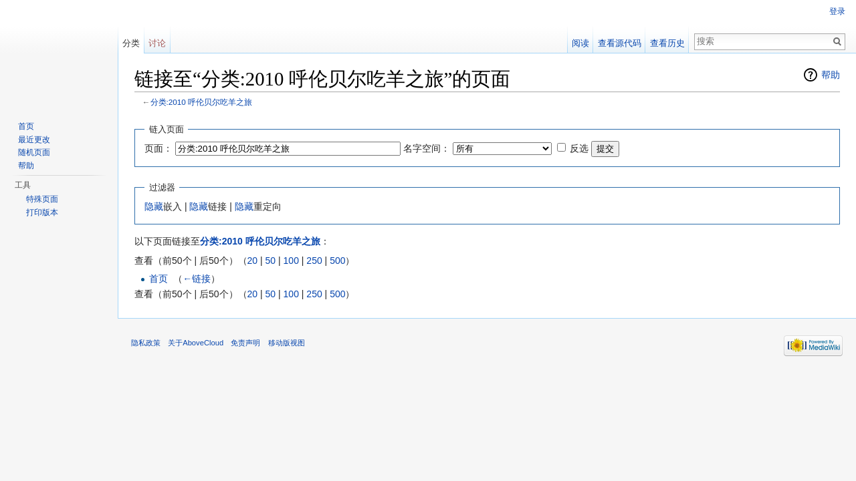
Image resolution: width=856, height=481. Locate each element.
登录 (837, 11)
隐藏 (153, 206)
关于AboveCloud (195, 343)
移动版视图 (286, 343)
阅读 (580, 43)
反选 (579, 148)
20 (252, 260)
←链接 (197, 278)
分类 (131, 43)
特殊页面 (42, 199)
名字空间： (426, 148)
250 (314, 260)
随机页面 (34, 152)
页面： (158, 148)
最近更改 (34, 139)
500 (337, 260)
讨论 (157, 43)
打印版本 (42, 212)
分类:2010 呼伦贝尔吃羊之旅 (201, 102)
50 (270, 260)
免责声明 (245, 343)
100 (291, 260)
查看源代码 (619, 43)
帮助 (830, 74)
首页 (158, 278)
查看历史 (667, 43)
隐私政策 (145, 343)
